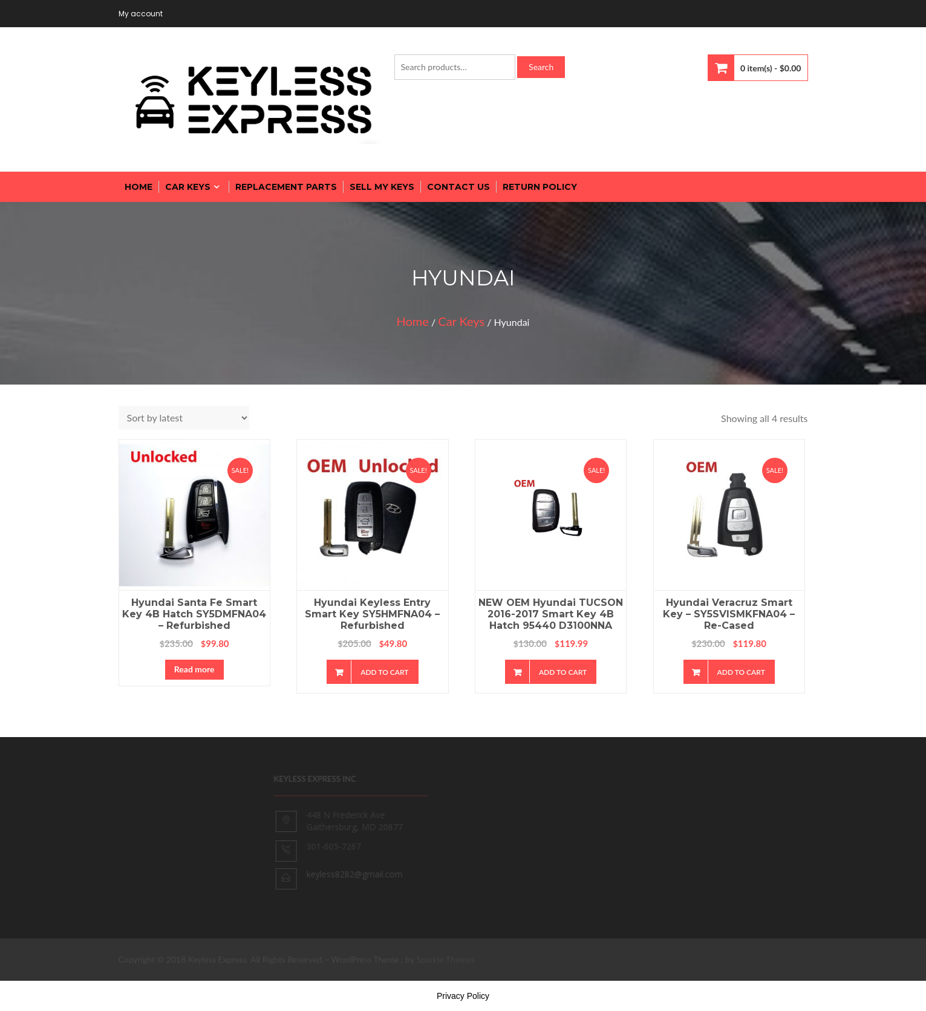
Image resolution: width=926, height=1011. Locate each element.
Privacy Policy (463, 996)
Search (541, 67)
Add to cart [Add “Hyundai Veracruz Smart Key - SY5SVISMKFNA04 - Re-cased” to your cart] (741, 672)
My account (141, 13)
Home (413, 321)
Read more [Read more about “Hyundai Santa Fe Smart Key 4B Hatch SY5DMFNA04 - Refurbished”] (194, 669)
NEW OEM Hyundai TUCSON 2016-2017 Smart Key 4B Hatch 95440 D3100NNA (550, 614)
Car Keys (461, 321)
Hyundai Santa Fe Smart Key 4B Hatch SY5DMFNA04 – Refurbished (194, 614)
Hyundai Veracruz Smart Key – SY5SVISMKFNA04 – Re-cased (729, 614)
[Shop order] (184, 418)
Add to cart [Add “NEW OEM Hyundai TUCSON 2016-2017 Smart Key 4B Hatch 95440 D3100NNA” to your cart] (563, 672)
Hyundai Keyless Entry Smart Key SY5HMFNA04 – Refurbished (372, 614)
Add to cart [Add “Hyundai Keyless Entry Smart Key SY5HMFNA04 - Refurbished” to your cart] (384, 672)
